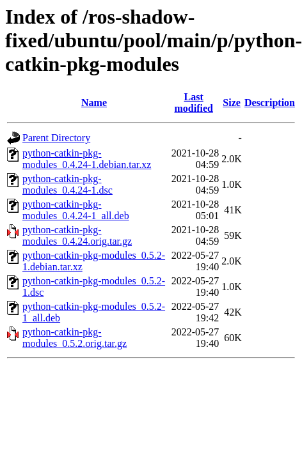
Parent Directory (56, 137)
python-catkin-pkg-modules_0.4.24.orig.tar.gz (77, 235)
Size (232, 102)
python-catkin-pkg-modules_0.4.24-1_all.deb (75, 210)
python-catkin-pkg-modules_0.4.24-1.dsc (67, 184)
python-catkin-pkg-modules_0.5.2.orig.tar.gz (74, 337)
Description (269, 102)
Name (94, 102)
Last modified (193, 102)
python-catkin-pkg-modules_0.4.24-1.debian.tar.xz (86, 159)
